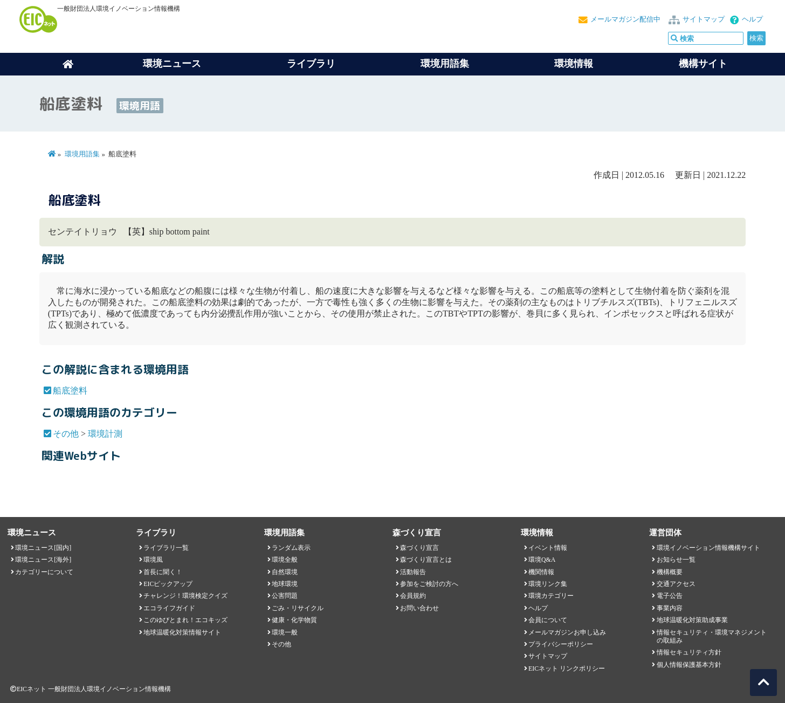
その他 (66, 433)
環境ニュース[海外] (43, 559)
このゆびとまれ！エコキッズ (185, 620)
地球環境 (285, 584)
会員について (547, 620)
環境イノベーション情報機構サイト (708, 548)
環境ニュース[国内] (43, 548)
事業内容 (670, 608)
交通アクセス (676, 584)
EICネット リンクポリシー (566, 668)
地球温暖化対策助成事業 (692, 620)
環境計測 (105, 433)
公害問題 (285, 595)
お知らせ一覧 (676, 559)
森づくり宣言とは (426, 559)
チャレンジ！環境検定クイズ (185, 595)
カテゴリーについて (44, 572)
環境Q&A (541, 559)
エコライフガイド (169, 608)
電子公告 (670, 595)
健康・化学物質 (294, 620)
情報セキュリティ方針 (689, 652)
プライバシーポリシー (560, 644)
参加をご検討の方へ (429, 584)
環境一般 (285, 632)
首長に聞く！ (162, 572)
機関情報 (541, 572)
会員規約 (413, 595)
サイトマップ (704, 19)
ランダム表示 (291, 548)
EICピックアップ (167, 584)
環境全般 (285, 559)
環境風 (153, 559)
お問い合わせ (419, 608)
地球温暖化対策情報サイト (182, 632)
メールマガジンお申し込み (567, 632)
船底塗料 (70, 390)
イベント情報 (547, 548)
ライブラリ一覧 (166, 548)
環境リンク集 (547, 584)
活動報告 (413, 572)
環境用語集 (445, 63)
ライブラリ (311, 63)
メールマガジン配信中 (625, 19)
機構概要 (670, 572)
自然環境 (285, 572)
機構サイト (703, 63)
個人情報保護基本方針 (689, 664)
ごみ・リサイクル (297, 608)
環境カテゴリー (551, 595)
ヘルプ (752, 19)
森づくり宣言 (419, 548)
